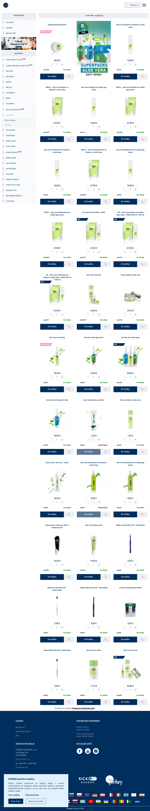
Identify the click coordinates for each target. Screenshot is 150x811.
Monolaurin (11, 158)
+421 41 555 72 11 (23, 759)
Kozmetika (8, 125)
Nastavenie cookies (37, 801)
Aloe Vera (10, 115)
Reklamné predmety (14, 196)
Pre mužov (10, 77)
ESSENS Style (11, 190)
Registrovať (20, 727)
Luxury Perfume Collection (19, 66)
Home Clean (11, 141)
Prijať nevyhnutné (33, 795)
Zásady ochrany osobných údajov (83, 728)
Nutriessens (11, 169)
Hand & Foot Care (13, 185)
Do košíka (52, 76)
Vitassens (10, 104)
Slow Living (10, 146)
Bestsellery (11, 33)
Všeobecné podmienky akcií (83, 708)
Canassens (10, 135)
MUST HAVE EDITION (15, 110)
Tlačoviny (10, 201)
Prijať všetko (16, 801)
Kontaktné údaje (25, 744)
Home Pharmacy (12, 179)
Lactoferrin (11, 163)
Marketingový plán (23, 731)
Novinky (9, 28)
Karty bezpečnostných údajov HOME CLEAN (85, 735)
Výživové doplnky (10, 120)
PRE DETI (9, 87)
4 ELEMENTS (10, 93)
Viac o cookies (14, 795)
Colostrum (10, 130)
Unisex (8, 82)
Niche (8, 98)
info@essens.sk (22, 767)
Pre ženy (9, 71)
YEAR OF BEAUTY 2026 (16, 60)
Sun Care (9, 174)
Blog (17, 736)
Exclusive (10, 22)
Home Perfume (13, 152)
